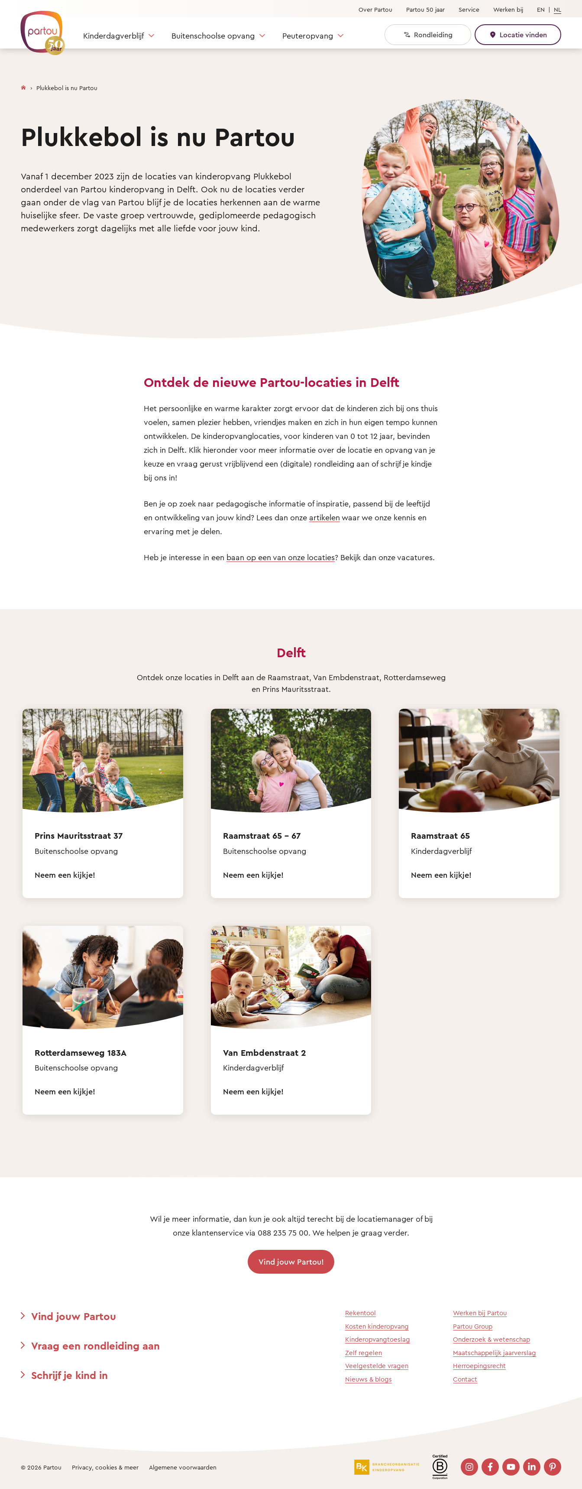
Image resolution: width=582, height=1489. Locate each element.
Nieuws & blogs (368, 1379)
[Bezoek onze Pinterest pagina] (552, 1467)
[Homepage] (23, 85)
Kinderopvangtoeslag (377, 1339)
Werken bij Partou (480, 1313)
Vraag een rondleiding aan (95, 1345)
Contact (465, 1379)
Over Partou (375, 9)
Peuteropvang (307, 35)
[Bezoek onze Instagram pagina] (469, 1467)
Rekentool (360, 1313)
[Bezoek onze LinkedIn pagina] (531, 1467)
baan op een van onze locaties (280, 557)
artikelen (324, 517)
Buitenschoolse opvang (213, 35)
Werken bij (508, 9)
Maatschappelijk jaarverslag (494, 1353)
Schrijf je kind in (69, 1375)
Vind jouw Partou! (291, 1261)
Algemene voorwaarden (183, 1467)
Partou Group (472, 1326)
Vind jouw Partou (73, 1316)
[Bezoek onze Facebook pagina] (490, 1467)
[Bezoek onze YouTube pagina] (511, 1467)
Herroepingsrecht (479, 1366)
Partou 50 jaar (425, 9)
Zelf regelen (363, 1353)
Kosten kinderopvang (377, 1326)
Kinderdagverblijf (113, 35)
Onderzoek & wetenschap (491, 1339)
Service (469, 9)
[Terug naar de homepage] (38, 28)
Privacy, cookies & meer (105, 1467)
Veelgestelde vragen (376, 1366)
